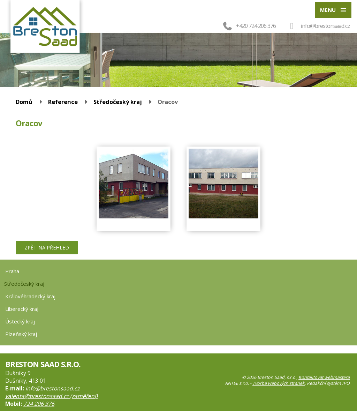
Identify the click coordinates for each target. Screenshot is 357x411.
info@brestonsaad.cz (325, 26)
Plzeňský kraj (21, 333)
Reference (63, 102)
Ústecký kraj (20, 321)
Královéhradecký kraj (30, 296)
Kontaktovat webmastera (324, 377)
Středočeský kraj (117, 102)
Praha (12, 271)
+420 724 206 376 (249, 26)
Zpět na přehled (46, 247)
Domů (24, 102)
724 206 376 (38, 404)
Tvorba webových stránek (278, 383)
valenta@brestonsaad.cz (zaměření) (51, 396)
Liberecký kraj (21, 308)
